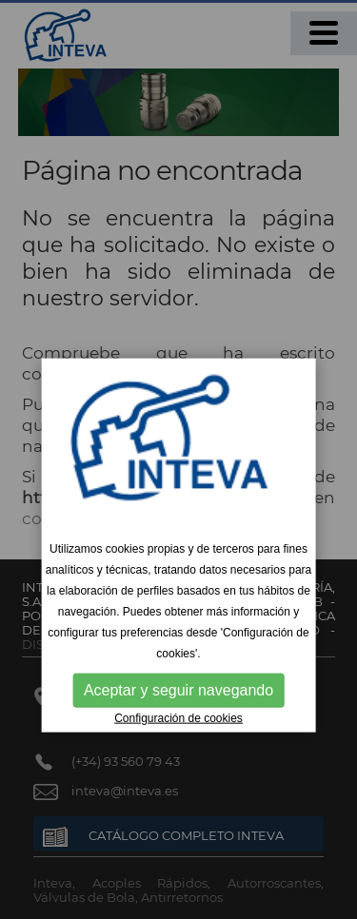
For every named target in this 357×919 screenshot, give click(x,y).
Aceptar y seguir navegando (178, 690)
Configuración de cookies (178, 718)
